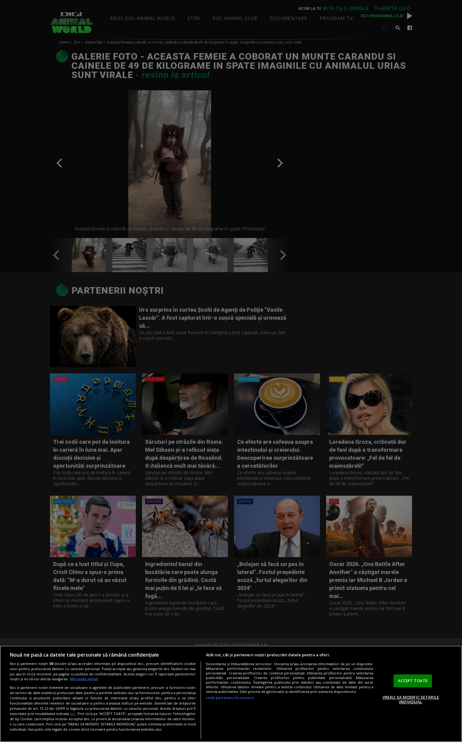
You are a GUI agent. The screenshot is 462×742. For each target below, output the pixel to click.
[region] (231, 694)
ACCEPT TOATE (413, 680)
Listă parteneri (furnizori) (230, 697)
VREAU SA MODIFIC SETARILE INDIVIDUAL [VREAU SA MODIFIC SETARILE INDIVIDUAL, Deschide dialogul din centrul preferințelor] (411, 699)
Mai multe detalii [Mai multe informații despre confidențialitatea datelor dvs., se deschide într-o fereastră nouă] (84, 679)
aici (73, 713)
